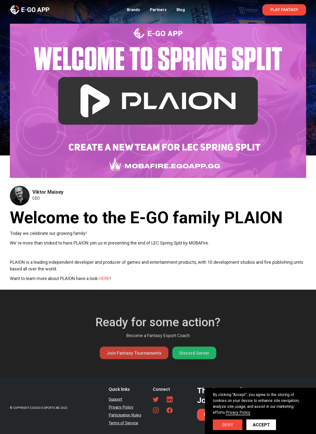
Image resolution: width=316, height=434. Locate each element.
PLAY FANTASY (284, 9)
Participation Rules (125, 415)
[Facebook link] (170, 410)
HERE (104, 278)
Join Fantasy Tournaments (134, 364)
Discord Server (194, 364)
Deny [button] (227, 424)
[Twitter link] (156, 399)
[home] (29, 9)
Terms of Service (123, 423)
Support (115, 399)
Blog (181, 9)
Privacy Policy (121, 407)
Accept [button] (261, 424)
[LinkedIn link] (170, 399)
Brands (133, 9)
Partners (158, 9)
